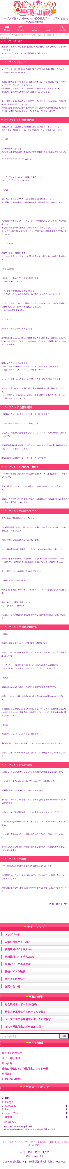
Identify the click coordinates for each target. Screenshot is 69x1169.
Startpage (10, 1105)
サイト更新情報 (11, 1058)
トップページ (12, 934)
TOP (4, 1142)
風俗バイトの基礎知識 (18, 964)
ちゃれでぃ (11, 1113)
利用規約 (7, 1073)
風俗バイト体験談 (15, 971)
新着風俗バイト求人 (18, 949)
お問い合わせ (12, 986)
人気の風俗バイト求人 (18, 942)
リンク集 (7, 1063)
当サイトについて (15, 979)
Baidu (8, 1116)
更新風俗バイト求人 (19, 956)
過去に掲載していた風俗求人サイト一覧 (25, 1068)
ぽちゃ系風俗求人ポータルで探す (24, 1026)
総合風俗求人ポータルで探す (21, 1004)
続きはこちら (10, 1122)
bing (7, 1109)
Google (9, 1102)
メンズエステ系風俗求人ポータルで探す (28, 1019)
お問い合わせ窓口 (12, 1079)
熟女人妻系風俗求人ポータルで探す (25, 1012)
